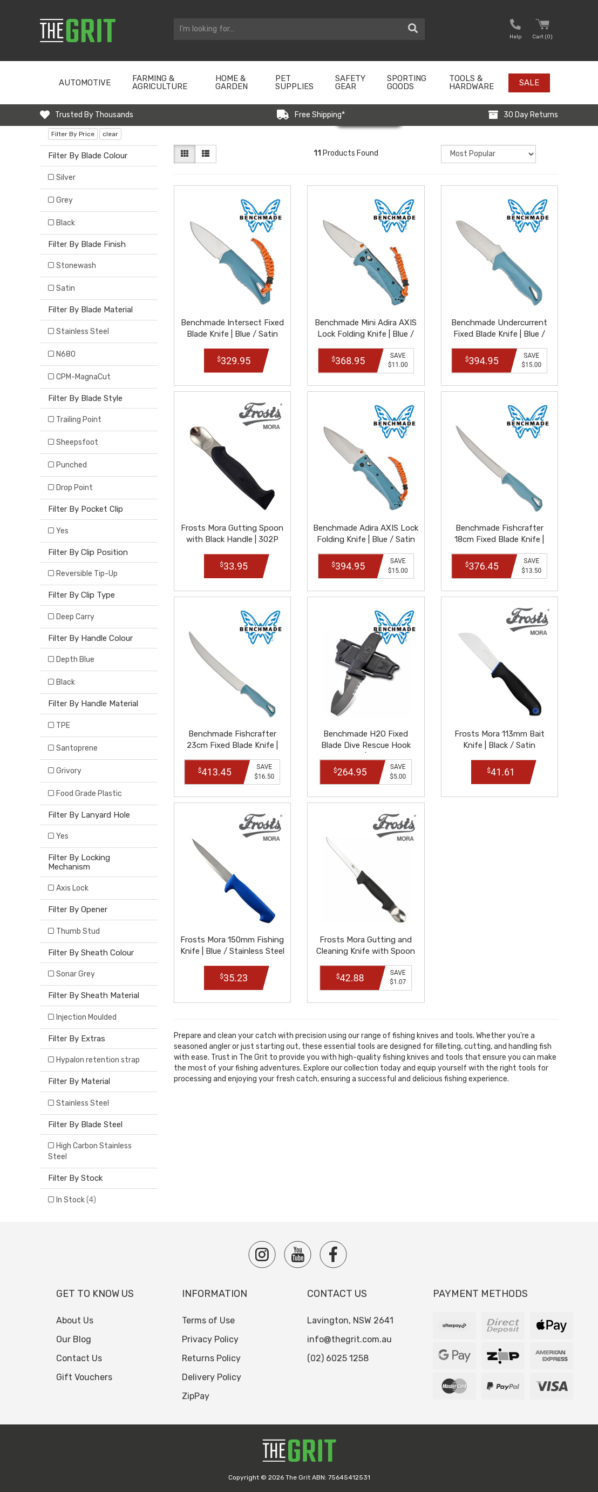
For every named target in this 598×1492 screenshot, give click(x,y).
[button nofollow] (515, 30)
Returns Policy (211, 1358)
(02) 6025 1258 (338, 1358)
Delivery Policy (211, 1377)
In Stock (76, 1200)
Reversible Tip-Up (87, 573)
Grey (64, 200)
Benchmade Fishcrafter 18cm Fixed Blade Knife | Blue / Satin (499, 539)
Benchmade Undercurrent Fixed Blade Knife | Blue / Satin (499, 334)
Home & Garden (231, 82)
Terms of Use (208, 1320)
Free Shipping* (320, 114)
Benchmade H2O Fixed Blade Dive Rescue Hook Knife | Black (366, 745)
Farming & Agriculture (159, 82)
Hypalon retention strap (98, 1060)
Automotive (85, 83)
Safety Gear (350, 82)
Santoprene (77, 748)
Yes (62, 531)
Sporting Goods (406, 82)
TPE (63, 725)
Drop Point (74, 487)
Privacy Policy (210, 1339)
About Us (74, 1320)
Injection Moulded (86, 1017)
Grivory (68, 770)
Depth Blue (75, 659)
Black (65, 223)
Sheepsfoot (77, 442)
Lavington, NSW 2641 (350, 1320)
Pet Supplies (294, 82)
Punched (71, 465)
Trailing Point (78, 419)
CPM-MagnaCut (83, 377)
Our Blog (73, 1339)
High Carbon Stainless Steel (90, 1151)
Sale (529, 83)
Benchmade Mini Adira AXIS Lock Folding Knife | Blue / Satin (366, 334)
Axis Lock (72, 888)
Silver (66, 177)
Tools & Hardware (471, 82)
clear (110, 134)
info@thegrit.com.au (349, 1339)
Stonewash (76, 265)
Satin (65, 288)
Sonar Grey (75, 974)
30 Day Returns (531, 114)
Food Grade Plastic (89, 793)
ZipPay (195, 1396)
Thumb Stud (78, 931)
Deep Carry (75, 616)
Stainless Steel (82, 331)
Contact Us (79, 1358)
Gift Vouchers (84, 1377)
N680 (66, 354)
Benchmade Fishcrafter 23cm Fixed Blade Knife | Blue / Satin (232, 745)
